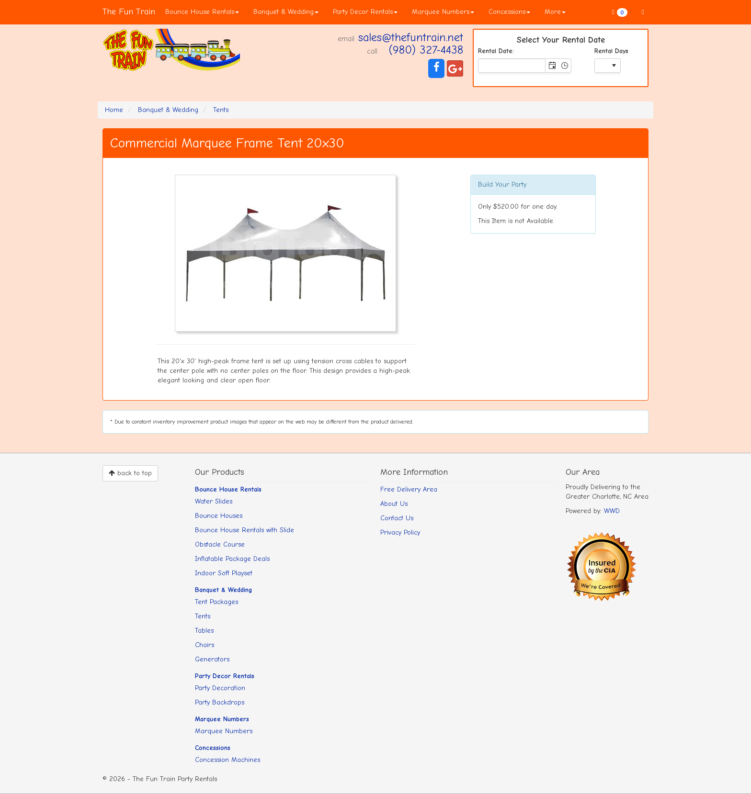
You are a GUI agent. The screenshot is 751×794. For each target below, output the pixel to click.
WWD (612, 511)
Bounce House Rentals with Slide (244, 530)
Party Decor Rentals (365, 12)
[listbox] (607, 66)
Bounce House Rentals (202, 12)
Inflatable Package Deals (232, 559)
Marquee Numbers (443, 12)
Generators (212, 659)
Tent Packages (216, 602)
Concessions (509, 12)
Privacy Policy (400, 532)
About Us (394, 504)
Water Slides (213, 501)
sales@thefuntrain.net (410, 37)
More (555, 12)
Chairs (204, 645)
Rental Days (611, 51)
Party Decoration (220, 688)
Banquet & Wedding (286, 12)
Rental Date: (496, 51)
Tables (204, 630)
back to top (130, 473)
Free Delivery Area (408, 489)
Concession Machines (227, 760)
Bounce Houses (218, 516)
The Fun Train (128, 12)
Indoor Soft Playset (223, 573)
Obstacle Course (220, 544)
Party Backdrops (219, 702)
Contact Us (396, 518)
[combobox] (512, 65)
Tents (202, 616)
